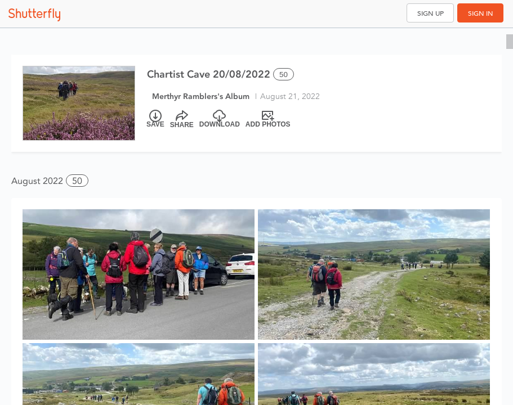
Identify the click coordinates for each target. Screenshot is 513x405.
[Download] (219, 119)
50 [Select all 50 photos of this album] (283, 74)
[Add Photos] (268, 119)
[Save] (155, 119)
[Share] (182, 119)
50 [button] (77, 181)
